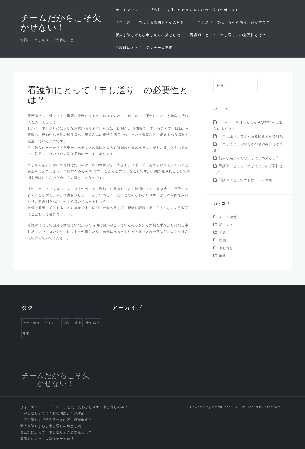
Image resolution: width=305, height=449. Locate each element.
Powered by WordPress (210, 407)
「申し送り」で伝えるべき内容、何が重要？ (232, 22)
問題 (222, 232)
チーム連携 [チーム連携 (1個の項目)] (31, 323)
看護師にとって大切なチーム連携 (144, 47)
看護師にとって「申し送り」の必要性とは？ (228, 34)
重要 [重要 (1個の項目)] (26, 333)
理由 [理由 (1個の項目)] (78, 323)
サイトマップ (127, 9)
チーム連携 (228, 217)
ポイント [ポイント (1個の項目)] (51, 323)
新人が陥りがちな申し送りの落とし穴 (148, 34)
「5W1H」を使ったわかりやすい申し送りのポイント (193, 9)
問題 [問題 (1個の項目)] (66, 323)
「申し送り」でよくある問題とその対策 (150, 22)
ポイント (226, 224)
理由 (222, 240)
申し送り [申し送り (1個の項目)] (93, 323)
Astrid (253, 407)
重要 (222, 255)
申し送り (226, 248)
